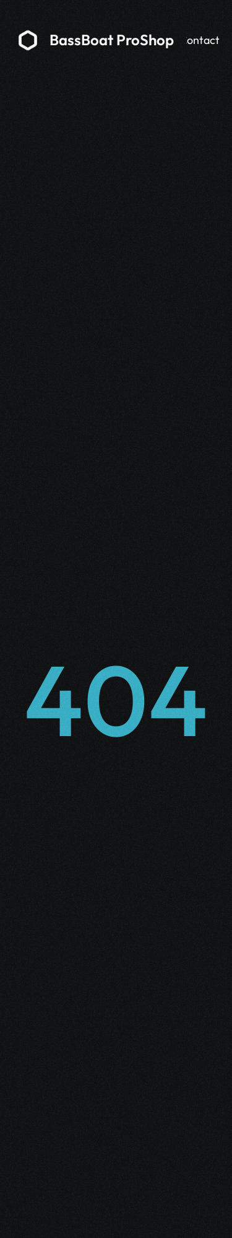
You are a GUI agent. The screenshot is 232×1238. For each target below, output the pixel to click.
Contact (199, 40)
